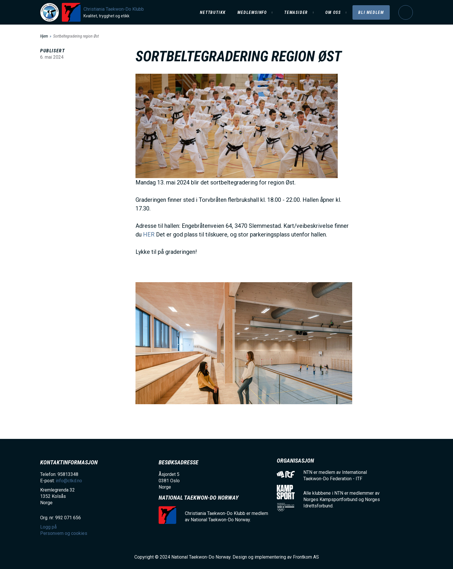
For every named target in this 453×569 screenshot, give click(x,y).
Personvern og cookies (63, 533)
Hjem (44, 36)
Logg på (405, 12)
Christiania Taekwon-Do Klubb (113, 9)
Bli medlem (371, 12)
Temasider (296, 12)
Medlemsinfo (252, 12)
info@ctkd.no (69, 480)
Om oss (333, 12)
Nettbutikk (213, 12)
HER (149, 234)
